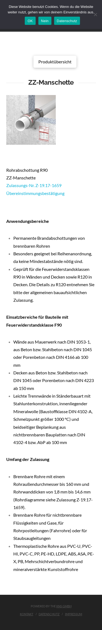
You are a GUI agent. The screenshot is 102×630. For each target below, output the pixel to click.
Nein (45, 21)
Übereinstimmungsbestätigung (35, 193)
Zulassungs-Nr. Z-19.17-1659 (33, 185)
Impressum (73, 614)
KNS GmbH (64, 606)
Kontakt (26, 614)
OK (30, 21)
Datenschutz (49, 614)
